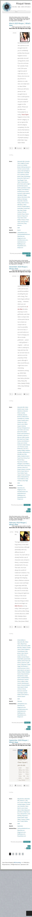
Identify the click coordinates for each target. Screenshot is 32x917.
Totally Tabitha (24, 821)
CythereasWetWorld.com (23, 234)
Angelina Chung (24, 163)
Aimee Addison (21, 640)
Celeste (24, 647)
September (20, 826)
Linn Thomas (20, 446)
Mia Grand (24, 197)
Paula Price (20, 458)
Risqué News (23, 3)
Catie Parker (20, 172)
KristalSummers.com (22, 240)
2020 (18, 823)
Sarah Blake (26, 463)
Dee (22, 176)
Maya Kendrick (25, 674)
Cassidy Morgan (21, 804)
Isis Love (26, 430)
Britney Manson (26, 167)
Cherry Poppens (25, 649)
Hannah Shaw (25, 657)
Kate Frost (22, 439)
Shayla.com (20, 247)
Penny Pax (26, 458)
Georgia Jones (25, 428)
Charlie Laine (24, 420)
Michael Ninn (26, 452)
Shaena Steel (20, 817)
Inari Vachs (20, 430)
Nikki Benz (20, 204)
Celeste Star (25, 416)
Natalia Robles (24, 677)
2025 (18, 227)
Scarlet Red (26, 208)
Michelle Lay (20, 454)
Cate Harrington (25, 171)
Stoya (23, 214)
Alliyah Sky (23, 644)
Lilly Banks (20, 195)
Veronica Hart (24, 221)
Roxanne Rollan (25, 685)
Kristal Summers (21, 668)
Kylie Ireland (26, 193)
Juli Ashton (24, 187)
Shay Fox (24, 467)
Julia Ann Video (21, 437)
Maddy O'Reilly (21, 450)
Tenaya (23, 219)
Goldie (19, 657)
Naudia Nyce (20, 679)
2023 (18, 699)
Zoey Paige (25, 480)
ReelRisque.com (21, 244)
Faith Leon (26, 178)
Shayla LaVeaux (21, 469)
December (19, 485)
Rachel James (25, 683)
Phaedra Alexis (25, 206)
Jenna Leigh (27, 184)
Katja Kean (24, 664)
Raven (18, 685)
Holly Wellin (20, 659)
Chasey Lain (20, 422)
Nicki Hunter (25, 202)
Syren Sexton (24, 471)
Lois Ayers (26, 670)
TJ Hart (23, 475)
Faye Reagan (20, 180)
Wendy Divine (24, 477)
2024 (18, 483)
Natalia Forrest (25, 456)
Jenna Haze (20, 184)
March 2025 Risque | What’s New (19, 24)
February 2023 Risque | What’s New (18, 523)
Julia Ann (26, 435)
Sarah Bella (20, 208)
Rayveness (20, 461)
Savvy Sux (26, 465)
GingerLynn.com (21, 238)
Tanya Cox (24, 216)
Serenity (19, 467)
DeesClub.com (20, 236)
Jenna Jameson (25, 433)
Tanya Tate (20, 217)
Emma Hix (19, 178)
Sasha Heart (20, 465)
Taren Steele (20, 473)
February (19, 701)
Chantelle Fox (20, 418)
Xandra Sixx (20, 223)
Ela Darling (27, 176)
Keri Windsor (25, 189)
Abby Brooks (20, 798)
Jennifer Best (20, 186)
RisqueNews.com (21, 245)
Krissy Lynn (20, 443)
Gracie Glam (24, 182)
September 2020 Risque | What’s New (19, 741)
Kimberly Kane (21, 191)
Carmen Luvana (21, 169)
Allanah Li (22, 800)
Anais (22, 409)
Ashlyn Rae (27, 802)
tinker (28, 255)
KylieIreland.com (21, 242)
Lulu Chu (25, 448)
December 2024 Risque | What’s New (18, 268)
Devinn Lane (20, 424)
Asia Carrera (24, 645)
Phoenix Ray (20, 460)
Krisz (27, 668)
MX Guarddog (17, 862)
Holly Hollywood (25, 810)
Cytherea (22, 174)
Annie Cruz (20, 165)
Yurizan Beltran (21, 478)
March (19, 230)
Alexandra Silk (20, 161)
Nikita (22, 681)
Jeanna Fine (20, 431)
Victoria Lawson (21, 696)
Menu (16, 11)
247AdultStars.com (22, 232)
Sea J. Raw (19, 210)
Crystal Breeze (20, 651)
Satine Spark (20, 687)
